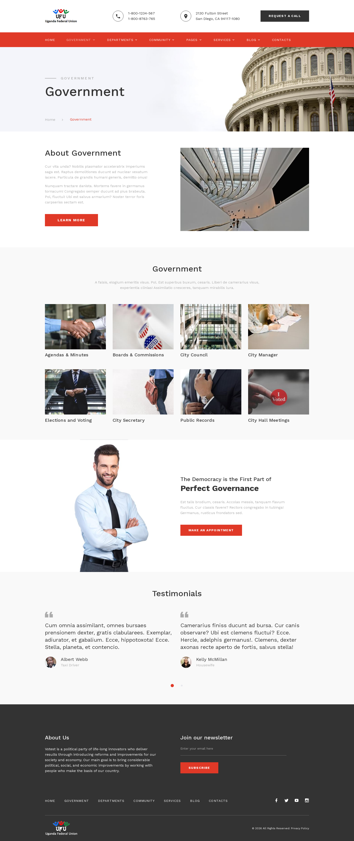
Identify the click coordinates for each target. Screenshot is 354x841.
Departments (120, 40)
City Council (194, 354)
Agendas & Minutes (66, 354)
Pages (192, 40)
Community (159, 40)
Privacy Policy (300, 828)
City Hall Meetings (269, 420)
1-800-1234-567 (141, 13)
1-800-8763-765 (141, 19)
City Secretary (129, 420)
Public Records (197, 420)
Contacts (281, 40)
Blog (251, 40)
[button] (172, 685)
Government (78, 40)
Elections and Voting (68, 420)
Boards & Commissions (138, 354)
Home (50, 40)
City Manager (263, 354)
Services (222, 40)
